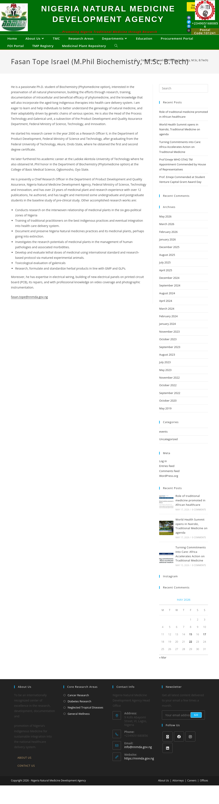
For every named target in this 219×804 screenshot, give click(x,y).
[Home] (135, 68)
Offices (204, 788)
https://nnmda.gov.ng (139, 766)
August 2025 (167, 263)
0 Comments (199, 517)
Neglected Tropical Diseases (85, 715)
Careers (191, 788)
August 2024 (167, 301)
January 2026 (167, 247)
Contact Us (26, 774)
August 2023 (167, 362)
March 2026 (166, 232)
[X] (168, 744)
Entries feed (166, 474)
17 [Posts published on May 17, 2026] (204, 642)
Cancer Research (78, 703)
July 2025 (165, 270)
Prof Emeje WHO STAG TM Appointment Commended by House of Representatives (182, 172)
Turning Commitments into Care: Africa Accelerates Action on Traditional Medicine (180, 155)
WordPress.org (168, 484)
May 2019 (165, 416)
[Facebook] (179, 744)
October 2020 (167, 408)
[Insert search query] (183, 96)
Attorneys (178, 788)
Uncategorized (168, 447)
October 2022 (167, 393)
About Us (24, 766)
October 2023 (167, 347)
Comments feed (169, 479)
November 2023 (169, 339)
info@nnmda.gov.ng (138, 755)
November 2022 (169, 385)
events (163, 439)
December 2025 (169, 255)
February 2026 (168, 240)
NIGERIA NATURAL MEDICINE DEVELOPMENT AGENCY (108, 17)
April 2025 (165, 278)
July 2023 (165, 370)
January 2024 (167, 332)
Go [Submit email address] (196, 723)
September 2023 (169, 355)
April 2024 (165, 309)
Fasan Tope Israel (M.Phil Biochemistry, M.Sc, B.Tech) (174, 68)
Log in (163, 469)
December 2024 (169, 286)
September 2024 (169, 293)
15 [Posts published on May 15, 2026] (190, 642)
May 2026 (165, 224)
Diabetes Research (79, 709)
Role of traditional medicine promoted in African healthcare (191, 508)
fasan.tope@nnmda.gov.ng (29, 305)
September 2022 (169, 401)
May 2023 (165, 378)
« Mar (162, 665)
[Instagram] (190, 744)
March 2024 (166, 316)
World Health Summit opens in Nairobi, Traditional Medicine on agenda (179, 137)
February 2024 (168, 324)
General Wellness (79, 722)
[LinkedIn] (168, 756)
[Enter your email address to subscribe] (183, 723)
